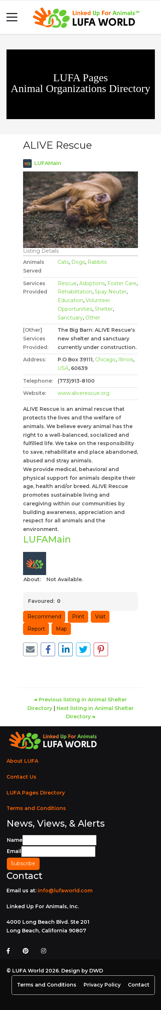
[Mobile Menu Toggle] (11, 17)
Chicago (105, 359)
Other (92, 317)
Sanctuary (70, 317)
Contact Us (21, 777)
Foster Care (122, 283)
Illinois (125, 359)
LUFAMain (47, 163)
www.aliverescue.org (83, 393)
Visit (100, 616)
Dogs (78, 262)
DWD (96, 970)
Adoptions (92, 283)
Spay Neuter (110, 291)
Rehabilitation (75, 291)
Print (78, 616)
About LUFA (22, 761)
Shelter (104, 309)
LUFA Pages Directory (35, 792)
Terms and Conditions (36, 808)
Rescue (67, 283)
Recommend (44, 616)
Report (36, 629)
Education (70, 300)
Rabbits (97, 262)
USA (63, 368)
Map (61, 629)
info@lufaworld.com (65, 890)
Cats (63, 262)
